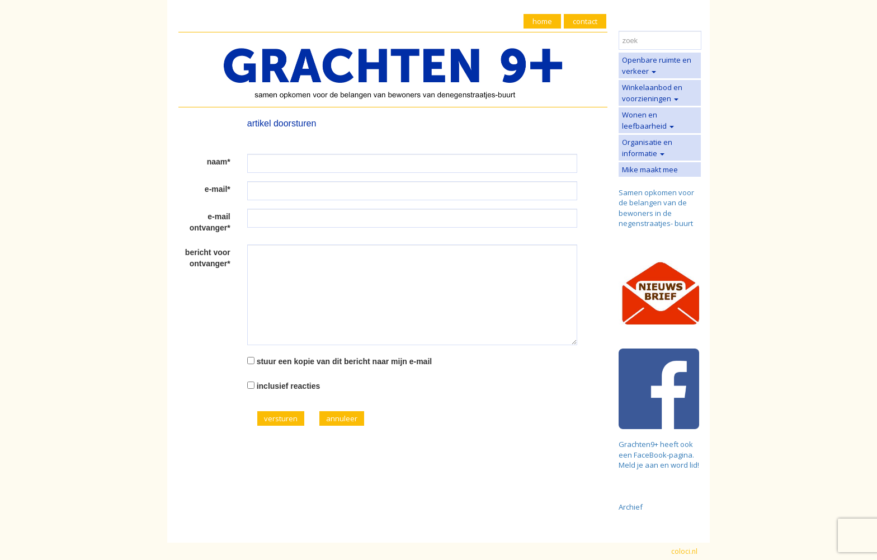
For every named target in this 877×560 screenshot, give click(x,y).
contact (585, 21)
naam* (218, 161)
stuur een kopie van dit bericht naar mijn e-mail (344, 361)
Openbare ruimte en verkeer (656, 65)
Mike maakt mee (650, 169)
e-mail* (217, 189)
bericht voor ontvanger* (207, 258)
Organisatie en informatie (647, 147)
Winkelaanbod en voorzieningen (652, 92)
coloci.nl (684, 551)
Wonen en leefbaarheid (648, 120)
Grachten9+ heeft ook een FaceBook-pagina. (656, 449)
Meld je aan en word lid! (659, 465)
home (542, 21)
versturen (281, 418)
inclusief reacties (288, 386)
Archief (631, 507)
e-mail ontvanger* (210, 222)
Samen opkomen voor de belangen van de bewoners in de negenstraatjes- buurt (656, 208)
